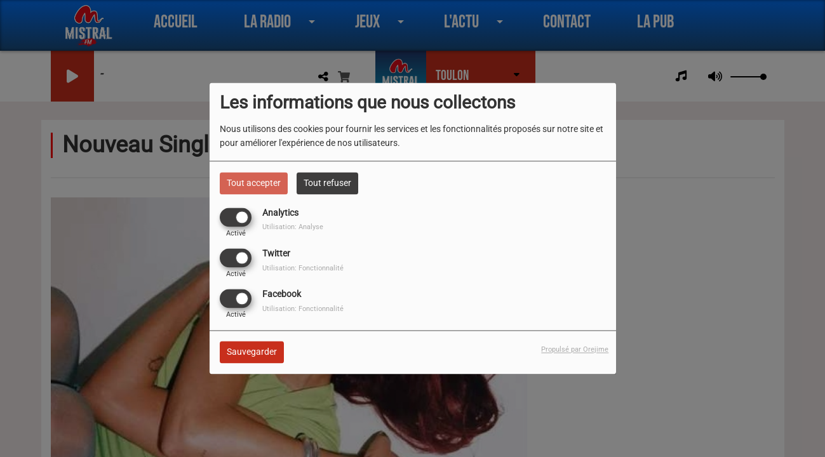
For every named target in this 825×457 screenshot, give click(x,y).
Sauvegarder (252, 352)
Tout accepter (254, 183)
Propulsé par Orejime (574, 350)
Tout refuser (327, 183)
